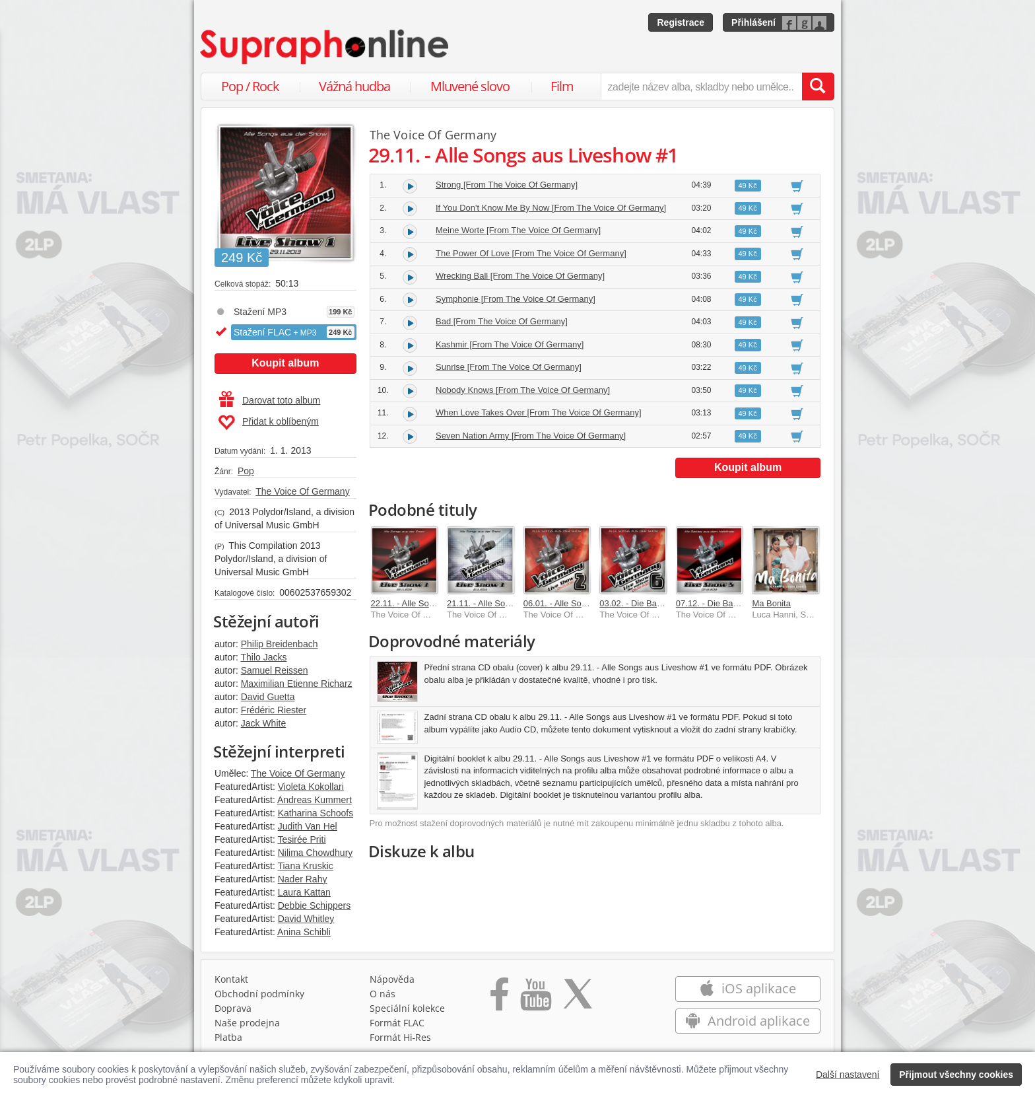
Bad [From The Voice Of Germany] (502, 321)
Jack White (263, 723)
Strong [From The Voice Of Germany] (507, 185)
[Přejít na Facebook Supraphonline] (499, 998)
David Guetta (268, 696)
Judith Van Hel (307, 826)
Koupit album (285, 363)
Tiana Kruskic (305, 866)
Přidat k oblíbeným (268, 423)
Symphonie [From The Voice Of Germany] (515, 299)
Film (562, 86)
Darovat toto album (269, 400)
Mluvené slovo (470, 86)
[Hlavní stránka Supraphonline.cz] (325, 47)
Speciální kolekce (407, 1008)
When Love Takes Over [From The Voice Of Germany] (539, 412)
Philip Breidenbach (279, 644)
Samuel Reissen (274, 670)
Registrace (680, 22)
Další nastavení (848, 1074)
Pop (246, 471)
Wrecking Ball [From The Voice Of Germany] (520, 276)
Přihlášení (753, 22)
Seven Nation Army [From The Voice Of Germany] (531, 436)
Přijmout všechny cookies (956, 1074)
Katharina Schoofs (315, 813)
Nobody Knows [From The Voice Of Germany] (523, 390)
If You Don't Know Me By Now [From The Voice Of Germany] (551, 208)
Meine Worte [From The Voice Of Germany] (518, 230)
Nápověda (392, 979)
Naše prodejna (247, 1022)
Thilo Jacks (263, 657)
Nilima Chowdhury (315, 852)
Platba (228, 1037)
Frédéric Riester (274, 710)
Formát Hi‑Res (401, 1037)
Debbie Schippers (314, 905)
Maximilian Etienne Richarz (296, 683)
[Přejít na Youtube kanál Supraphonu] (535, 998)
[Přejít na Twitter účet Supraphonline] (577, 998)
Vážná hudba (354, 86)
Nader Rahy (302, 879)
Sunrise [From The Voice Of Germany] (509, 367)
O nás (382, 993)
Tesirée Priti (301, 839)
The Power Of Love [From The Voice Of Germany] (531, 253)
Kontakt (231, 979)
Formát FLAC (397, 1022)
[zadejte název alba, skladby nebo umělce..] (701, 86)
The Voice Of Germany (302, 491)
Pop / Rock (250, 86)
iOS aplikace (747, 988)
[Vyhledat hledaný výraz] (817, 86)
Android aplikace (747, 1021)
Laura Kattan (304, 892)
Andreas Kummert (314, 800)
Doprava (233, 1008)
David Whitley (306, 918)
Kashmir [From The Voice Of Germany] (510, 344)
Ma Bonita (771, 603)
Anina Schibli (304, 932)
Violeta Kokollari (311, 786)
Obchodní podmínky (259, 993)
